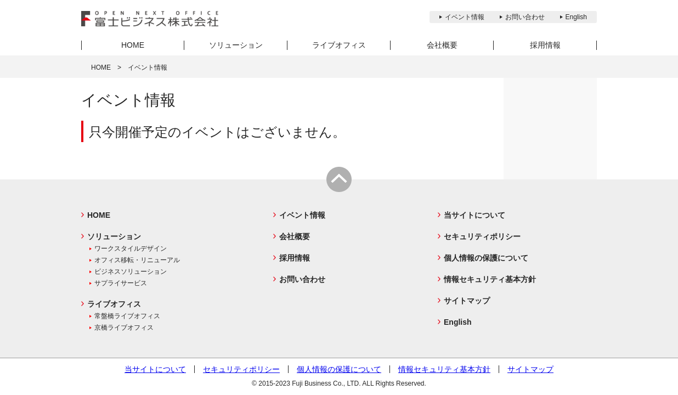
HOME (101, 67)
